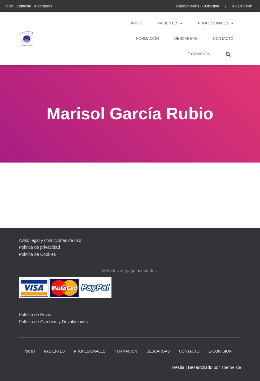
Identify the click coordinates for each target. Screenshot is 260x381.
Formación (147, 38)
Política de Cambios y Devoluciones (53, 321)
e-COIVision (242, 6)
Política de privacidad (39, 247)
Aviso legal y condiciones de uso (50, 240)
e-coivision (43, 6)
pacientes (170, 23)
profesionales (215, 23)
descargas (185, 38)
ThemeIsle (231, 367)
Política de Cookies (37, 254)
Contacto (23, 6)
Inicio (9, 6)
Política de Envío (35, 314)
